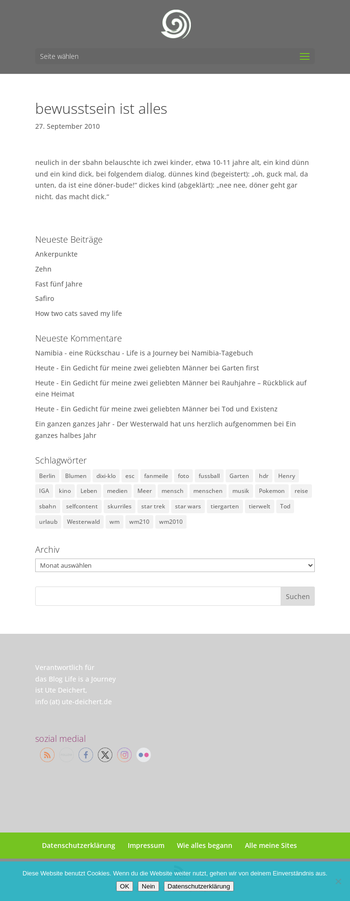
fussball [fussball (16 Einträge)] (209, 476)
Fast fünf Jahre (58, 283)
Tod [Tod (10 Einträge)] (285, 506)
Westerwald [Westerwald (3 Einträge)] (83, 522)
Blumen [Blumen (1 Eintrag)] (76, 476)
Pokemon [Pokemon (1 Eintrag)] (272, 491)
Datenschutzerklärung (78, 845)
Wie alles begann (204, 845)
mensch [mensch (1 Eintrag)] (173, 491)
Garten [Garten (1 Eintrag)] (239, 476)
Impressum (146, 845)
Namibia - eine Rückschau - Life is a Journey (106, 352)
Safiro (44, 298)
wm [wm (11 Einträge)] (114, 522)
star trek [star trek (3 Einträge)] (153, 506)
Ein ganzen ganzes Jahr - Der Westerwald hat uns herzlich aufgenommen (153, 423)
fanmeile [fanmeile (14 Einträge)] (156, 476)
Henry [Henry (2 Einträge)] (286, 476)
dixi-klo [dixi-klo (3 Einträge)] (106, 476)
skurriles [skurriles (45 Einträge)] (120, 506)
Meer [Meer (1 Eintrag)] (144, 491)
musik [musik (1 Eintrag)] (240, 491)
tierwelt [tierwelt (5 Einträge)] (259, 506)
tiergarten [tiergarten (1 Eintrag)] (225, 506)
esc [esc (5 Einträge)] (130, 476)
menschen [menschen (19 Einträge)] (208, 491)
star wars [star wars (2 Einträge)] (188, 506)
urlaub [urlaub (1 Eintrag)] (48, 522)
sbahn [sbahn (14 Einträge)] (47, 506)
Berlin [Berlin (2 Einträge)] (47, 476)
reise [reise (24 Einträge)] (301, 491)
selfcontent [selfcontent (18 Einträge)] (82, 506)
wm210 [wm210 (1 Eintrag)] (139, 522)
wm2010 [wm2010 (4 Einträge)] (171, 522)
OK (124, 886)
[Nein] (338, 881)
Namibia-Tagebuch (222, 352)
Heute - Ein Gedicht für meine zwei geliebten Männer (121, 367)
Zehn (43, 268)
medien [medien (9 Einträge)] (117, 491)
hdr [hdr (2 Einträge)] (264, 476)
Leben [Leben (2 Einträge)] (89, 491)
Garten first (240, 367)
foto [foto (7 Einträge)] (183, 476)
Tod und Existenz (250, 408)
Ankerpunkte (56, 254)
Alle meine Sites (271, 845)
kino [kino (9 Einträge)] (65, 491)
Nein (148, 886)
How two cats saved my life (78, 313)
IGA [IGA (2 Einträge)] (44, 491)
